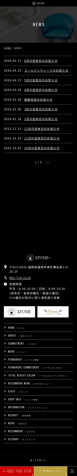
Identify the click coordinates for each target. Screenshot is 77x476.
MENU (17, 351)
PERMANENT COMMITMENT (35, 367)
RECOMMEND (21, 431)
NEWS (17, 423)
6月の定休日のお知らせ (41, 61)
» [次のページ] (48, 162)
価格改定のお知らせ (38, 99)
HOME (16, 327)
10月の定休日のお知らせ (42, 148)
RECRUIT (19, 415)
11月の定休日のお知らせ (42, 138)
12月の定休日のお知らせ (42, 129)
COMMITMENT (22, 343)
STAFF (18, 391)
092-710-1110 (20, 278)
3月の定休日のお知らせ (41, 109)
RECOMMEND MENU (29, 383)
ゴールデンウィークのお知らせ (46, 70)
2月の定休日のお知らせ (41, 119)
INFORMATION (28, 407)
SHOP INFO (23, 399)
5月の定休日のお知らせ (41, 80)
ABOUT (20, 335)
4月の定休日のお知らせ (41, 90)
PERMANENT (23, 359)
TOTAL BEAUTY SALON (37, 375)
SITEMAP (21, 439)
